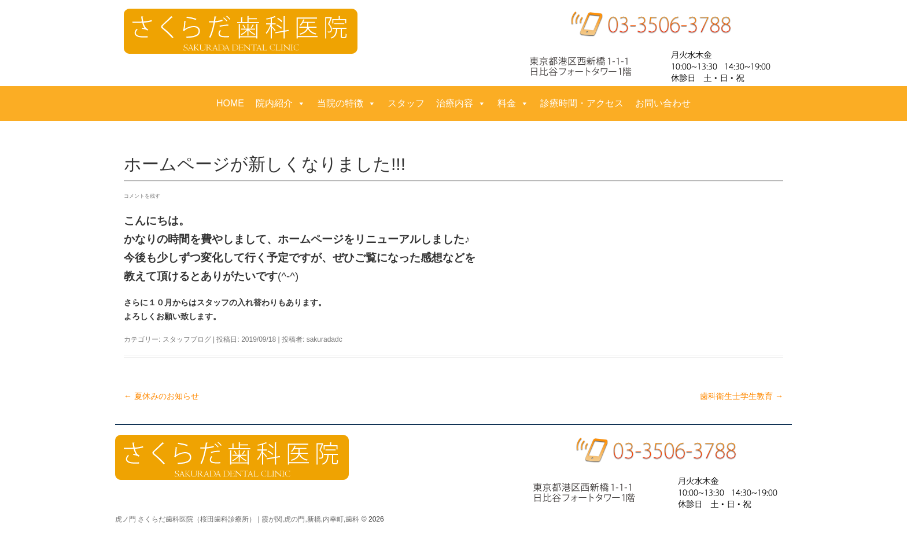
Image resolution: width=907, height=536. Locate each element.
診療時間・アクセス (582, 103)
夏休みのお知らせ (161, 396)
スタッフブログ (187, 339)
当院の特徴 (346, 103)
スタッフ (406, 103)
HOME (230, 103)
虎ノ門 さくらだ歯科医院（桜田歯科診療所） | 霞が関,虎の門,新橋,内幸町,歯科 (237, 519)
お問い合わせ (663, 103)
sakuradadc (324, 339)
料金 (513, 103)
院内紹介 (280, 103)
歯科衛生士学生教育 (741, 396)
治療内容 (461, 103)
